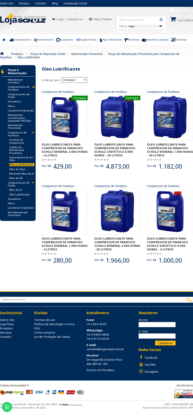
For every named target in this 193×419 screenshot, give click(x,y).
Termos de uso (44, 320)
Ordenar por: (51, 80)
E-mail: (143, 331)
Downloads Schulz (75, 3)
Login (60, 19)
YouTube (147, 364)
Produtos (17, 54)
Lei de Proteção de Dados (52, 337)
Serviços (24, 3)
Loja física (7, 324)
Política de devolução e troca (54, 324)
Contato (40, 3)
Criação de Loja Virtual (13, 404)
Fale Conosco (181, 10)
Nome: (143, 320)
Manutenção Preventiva (87, 54)
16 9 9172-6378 (154, 10)
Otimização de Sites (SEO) (42, 404)
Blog (55, 3)
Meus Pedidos (103, 19)
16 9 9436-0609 (131, 10)
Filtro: (141, 26)
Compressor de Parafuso (58, 92)
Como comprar (44, 332)
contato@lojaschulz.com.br (105, 349)
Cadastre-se (75, 19)
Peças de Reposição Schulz (48, 54)
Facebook (148, 357)
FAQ (37, 328)
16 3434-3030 (101, 10)
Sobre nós (6, 3)
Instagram (148, 371)
